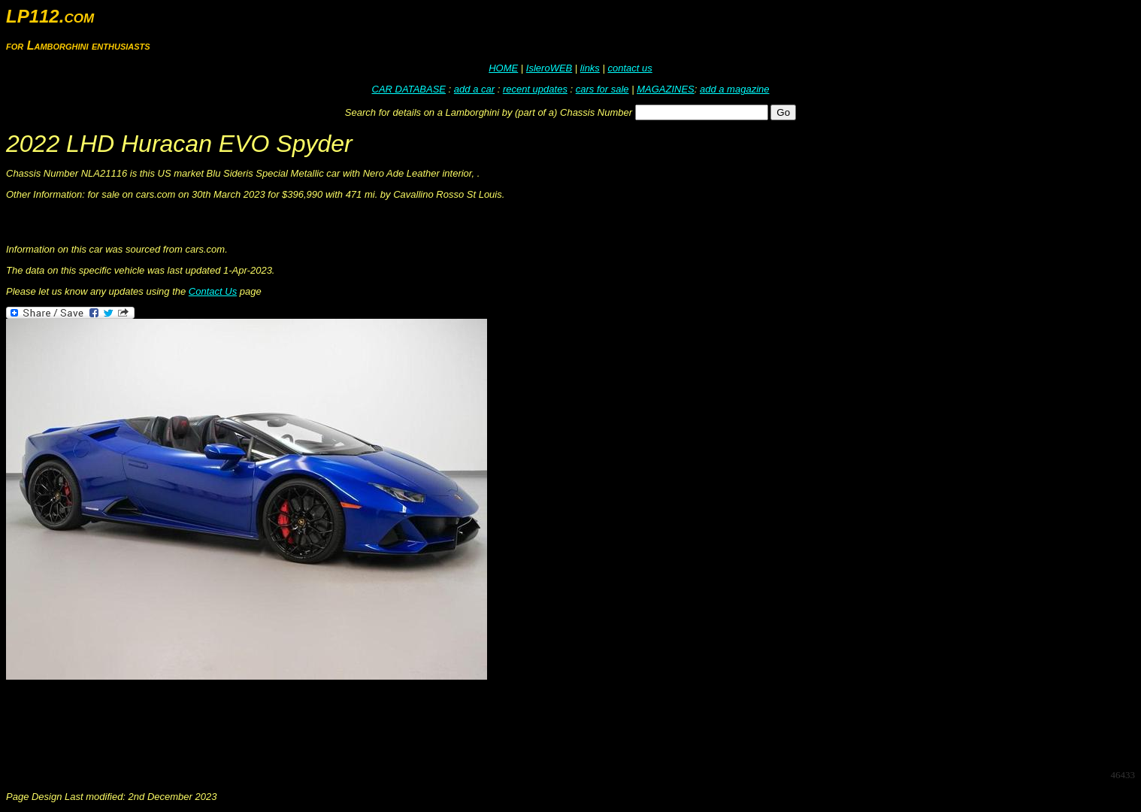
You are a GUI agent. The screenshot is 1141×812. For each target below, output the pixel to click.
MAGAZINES (666, 89)
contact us (629, 68)
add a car (474, 89)
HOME (503, 68)
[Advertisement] (279, 723)
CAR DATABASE (409, 89)
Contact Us (213, 291)
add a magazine (735, 89)
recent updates (535, 89)
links (590, 68)
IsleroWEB (549, 68)
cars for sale (602, 89)
